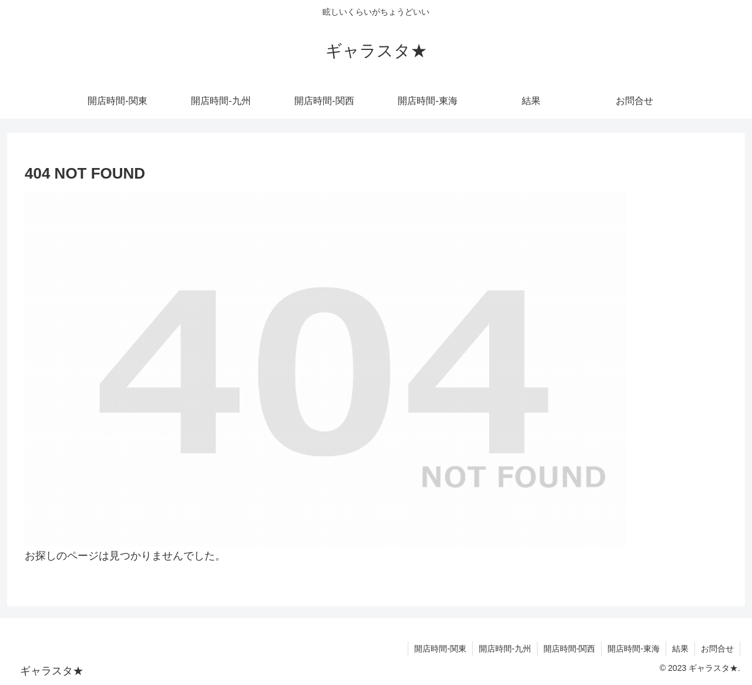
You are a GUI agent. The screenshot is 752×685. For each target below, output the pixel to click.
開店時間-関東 (440, 648)
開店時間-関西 (569, 648)
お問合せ (717, 648)
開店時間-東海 (633, 648)
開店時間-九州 (505, 648)
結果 (680, 648)
